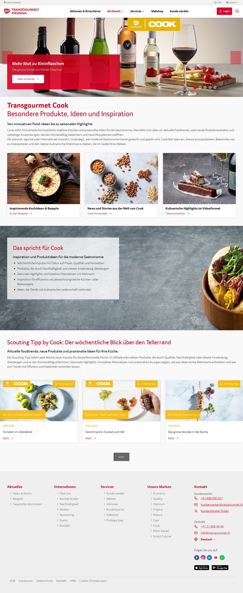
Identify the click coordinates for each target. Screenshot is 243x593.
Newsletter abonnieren (27, 504)
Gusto (63, 520)
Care (156, 520)
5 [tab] (215, 87)
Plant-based (161, 531)
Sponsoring (67, 514)
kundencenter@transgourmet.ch (218, 504)
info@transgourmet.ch (215, 533)
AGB (12, 580)
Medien (64, 509)
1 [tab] (195, 87)
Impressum (26, 580)
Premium (159, 504)
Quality (158, 498)
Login (226, 11)
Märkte (111, 498)
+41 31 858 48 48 (212, 526)
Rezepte (18, 498)
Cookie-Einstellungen (93, 580)
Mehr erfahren (26, 79)
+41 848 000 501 (212, 498)
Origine (158, 509)
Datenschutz (44, 580)
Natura (157, 514)
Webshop (157, 11)
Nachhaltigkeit (69, 504)
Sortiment (114, 11)
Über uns (65, 493)
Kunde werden (179, 11)
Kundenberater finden (215, 511)
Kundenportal (115, 509)
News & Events (22, 493)
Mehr (6, 438)
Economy (159, 493)
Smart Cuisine (162, 536)
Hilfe (219, 2)
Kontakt (65, 525)
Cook (156, 525)
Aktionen (112, 504)
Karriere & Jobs (69, 498)
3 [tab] (205, 87)
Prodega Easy (114, 520)
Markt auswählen (14, 2)
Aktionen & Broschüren (85, 11)
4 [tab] (210, 87)
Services (135, 11)
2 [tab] (200, 87)
